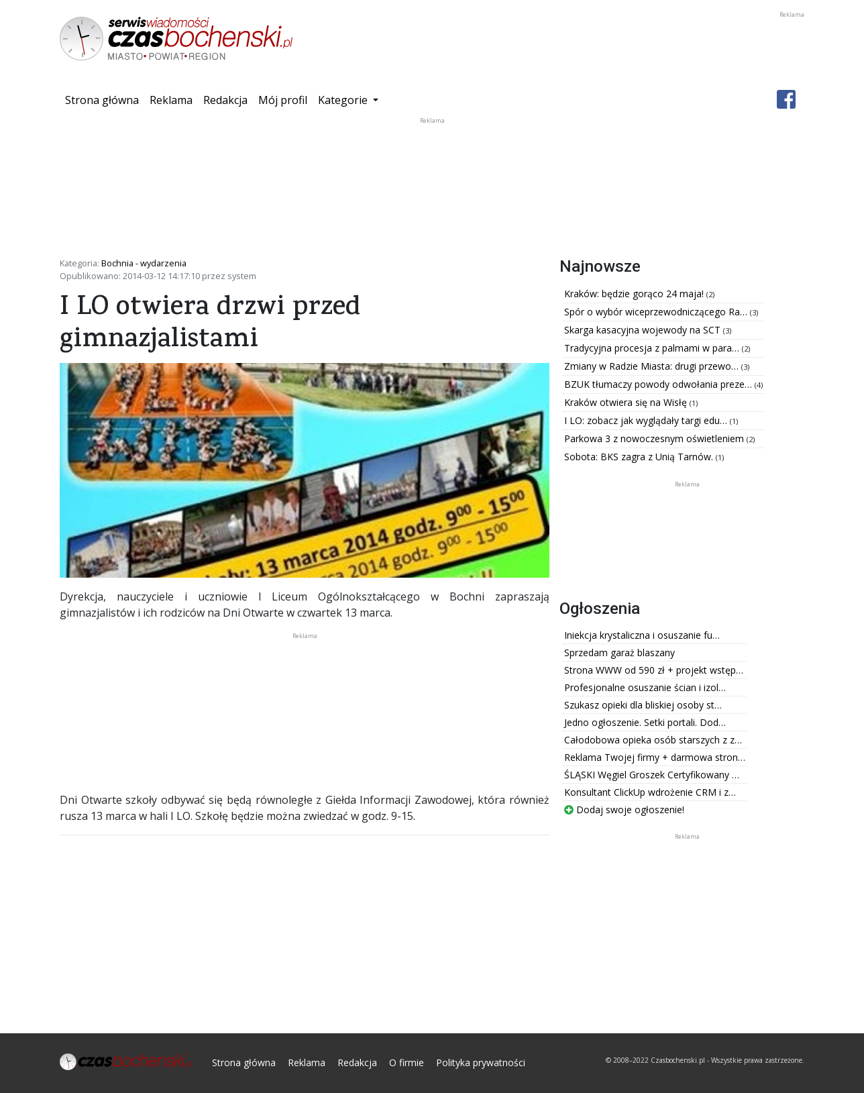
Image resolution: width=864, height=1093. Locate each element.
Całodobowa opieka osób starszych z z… (653, 739)
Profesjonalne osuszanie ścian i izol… (645, 687)
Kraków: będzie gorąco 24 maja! (635, 293)
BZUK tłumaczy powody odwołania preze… (659, 384)
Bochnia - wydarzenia (143, 263)
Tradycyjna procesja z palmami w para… (653, 348)
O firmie (406, 1062)
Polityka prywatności (480, 1062)
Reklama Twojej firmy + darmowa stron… (654, 757)
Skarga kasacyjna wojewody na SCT (643, 329)
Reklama (171, 100)
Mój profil (282, 100)
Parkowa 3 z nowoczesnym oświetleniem (655, 438)
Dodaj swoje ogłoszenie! (624, 809)
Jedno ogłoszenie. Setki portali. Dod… (645, 722)
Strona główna (104, 99)
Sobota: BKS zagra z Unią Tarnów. (640, 456)
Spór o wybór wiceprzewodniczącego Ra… (657, 311)
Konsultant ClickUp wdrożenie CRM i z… (650, 792)
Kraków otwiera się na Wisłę (627, 402)
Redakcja (225, 100)
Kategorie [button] (344, 100)
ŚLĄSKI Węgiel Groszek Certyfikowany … (651, 774)
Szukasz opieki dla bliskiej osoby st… (643, 704)
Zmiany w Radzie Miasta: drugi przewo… (652, 366)
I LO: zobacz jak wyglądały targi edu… (647, 420)
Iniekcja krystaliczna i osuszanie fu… (642, 635)
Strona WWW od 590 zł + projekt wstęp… (653, 670)
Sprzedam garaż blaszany (619, 652)
